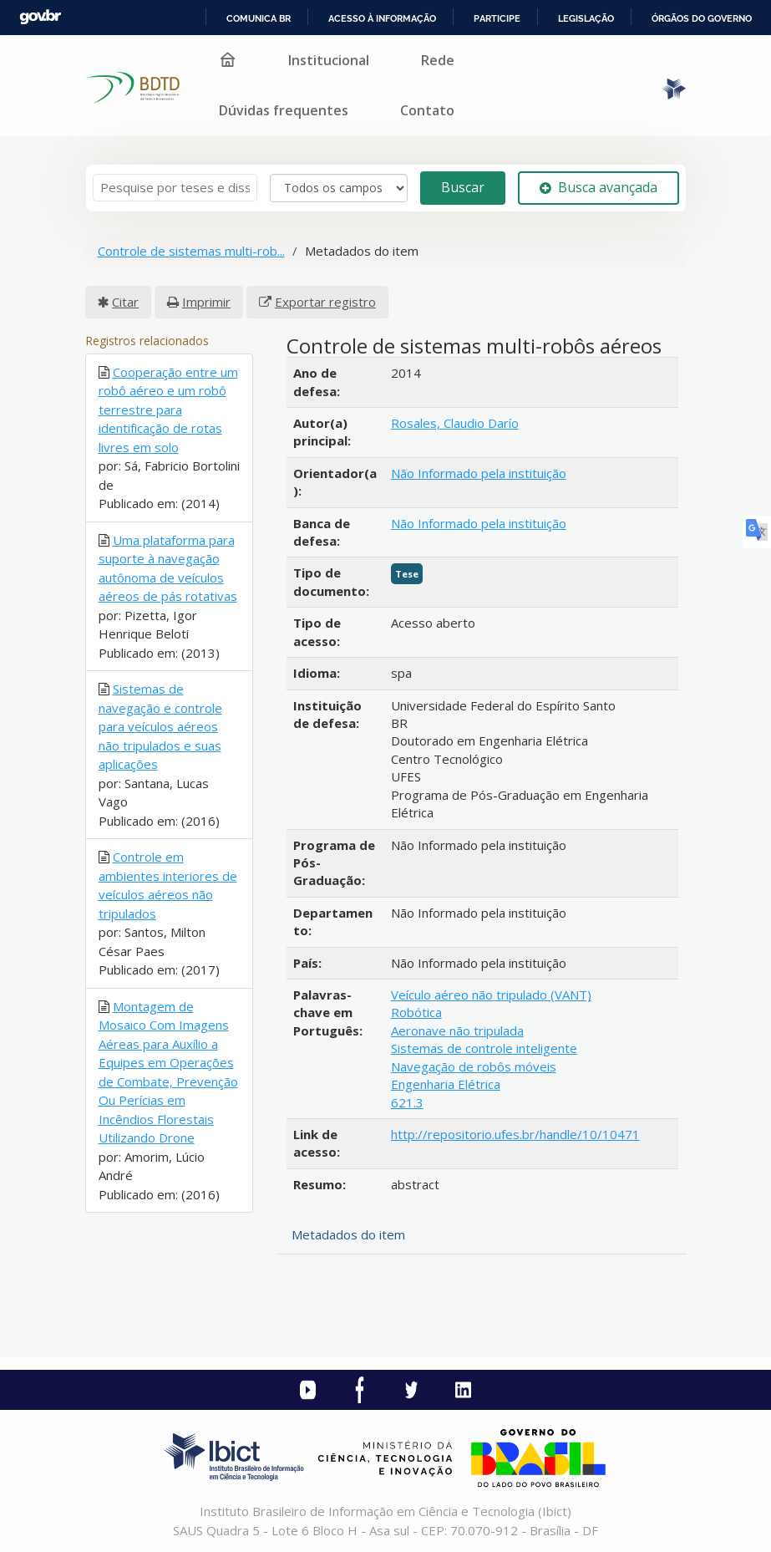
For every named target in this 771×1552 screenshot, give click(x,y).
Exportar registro (325, 301)
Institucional (328, 60)
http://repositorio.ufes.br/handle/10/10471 (515, 1134)
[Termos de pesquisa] (175, 187)
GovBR (40, 17)
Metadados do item (348, 1234)
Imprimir (206, 301)
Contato (427, 110)
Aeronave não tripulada (457, 1030)
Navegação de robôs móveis (473, 1066)
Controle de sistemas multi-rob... (191, 250)
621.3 (407, 1102)
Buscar (462, 187)
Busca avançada (598, 187)
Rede (437, 60)
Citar (125, 301)
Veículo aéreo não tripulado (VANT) (491, 994)
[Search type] (339, 188)
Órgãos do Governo (702, 18)
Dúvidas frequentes (283, 110)
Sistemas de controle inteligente (484, 1048)
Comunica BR (258, 18)
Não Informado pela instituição (478, 473)
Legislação (586, 18)
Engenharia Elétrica (445, 1084)
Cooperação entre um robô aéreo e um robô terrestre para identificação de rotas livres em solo (168, 409)
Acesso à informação (382, 18)
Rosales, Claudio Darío (455, 423)
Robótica (416, 1012)
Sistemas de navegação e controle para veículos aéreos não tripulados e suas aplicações (160, 726)
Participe (497, 18)
